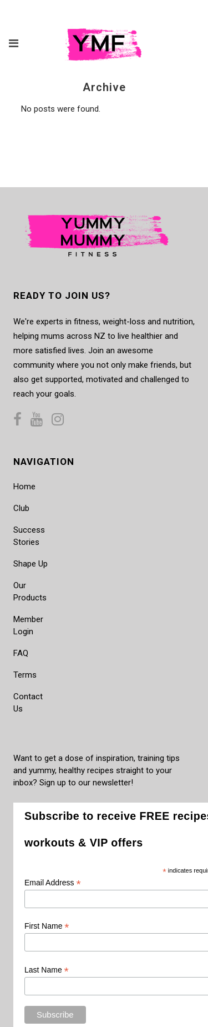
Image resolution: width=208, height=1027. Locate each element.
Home (24, 487)
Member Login (28, 625)
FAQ (20, 653)
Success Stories (29, 536)
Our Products (30, 591)
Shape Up (30, 564)
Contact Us (28, 703)
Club (21, 508)
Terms (25, 675)
